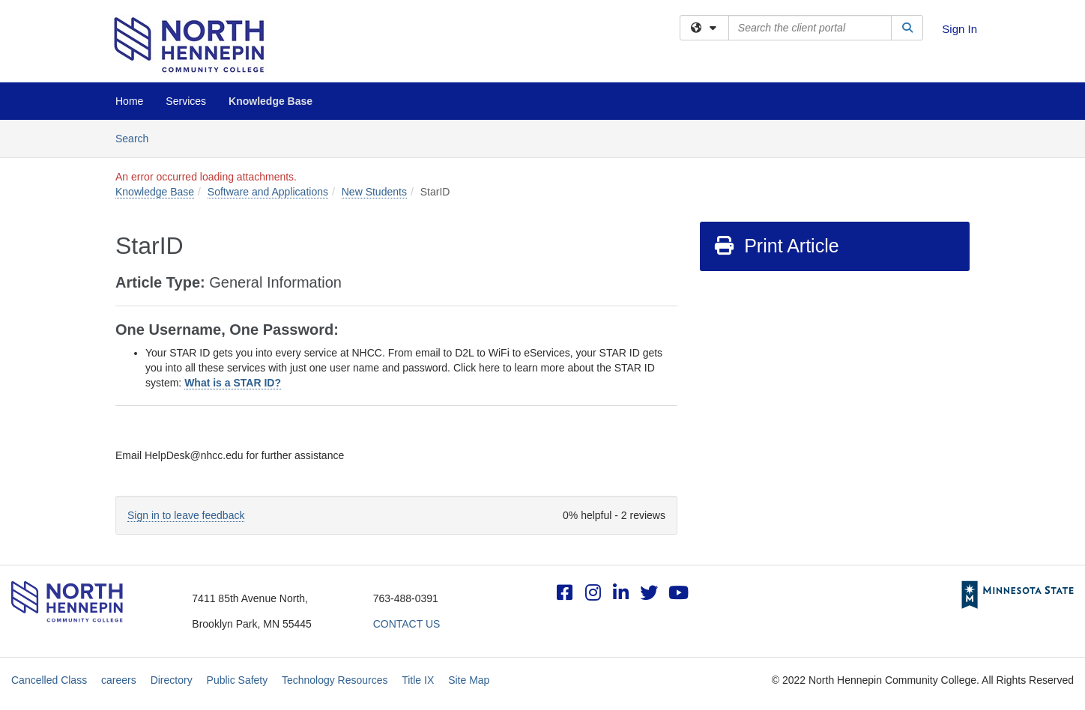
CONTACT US (407, 624)
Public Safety (237, 680)
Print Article (776, 245)
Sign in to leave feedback (185, 515)
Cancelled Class (49, 680)
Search (137, 137)
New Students (374, 192)
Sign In (959, 28)
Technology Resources (335, 680)
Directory (172, 680)
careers (118, 680)
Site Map (468, 680)
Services (186, 101)
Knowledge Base (270, 101)
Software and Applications (268, 192)
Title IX (418, 680)
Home (129, 101)
